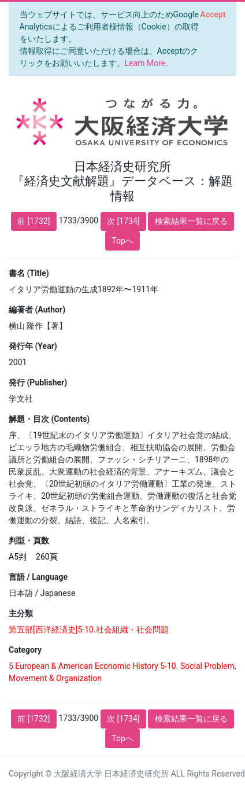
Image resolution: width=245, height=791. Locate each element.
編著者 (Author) (37, 309)
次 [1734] (123, 221)
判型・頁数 (29, 540)
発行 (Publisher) (38, 382)
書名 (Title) (29, 273)
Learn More (145, 63)
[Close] (213, 14)
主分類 (21, 613)
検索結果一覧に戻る (191, 221)
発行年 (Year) (33, 346)
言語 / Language (38, 577)
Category (25, 649)
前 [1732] (33, 221)
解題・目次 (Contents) (49, 419)
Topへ (122, 240)
